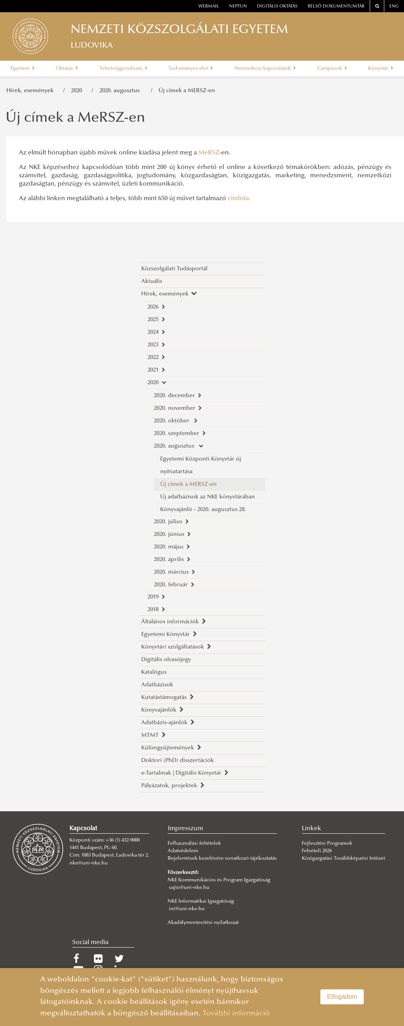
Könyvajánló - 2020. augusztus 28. (203, 510)
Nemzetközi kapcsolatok (265, 68)
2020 (78, 91)
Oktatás (67, 68)
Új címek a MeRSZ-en (75, 119)
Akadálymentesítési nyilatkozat (203, 922)
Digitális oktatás (277, 6)
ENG (394, 6)
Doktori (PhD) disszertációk (177, 761)
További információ (236, 1013)
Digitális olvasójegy (166, 660)
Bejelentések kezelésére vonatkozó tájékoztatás (222, 858)
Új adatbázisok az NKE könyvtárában (207, 497)
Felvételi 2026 (317, 851)
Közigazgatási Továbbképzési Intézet (343, 858)
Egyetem (23, 68)
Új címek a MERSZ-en (187, 91)
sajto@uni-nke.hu (189, 887)
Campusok (332, 68)
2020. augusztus (121, 91)
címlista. (239, 198)
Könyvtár (380, 68)
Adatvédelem (183, 851)
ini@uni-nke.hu (187, 909)
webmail (208, 6)
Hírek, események (31, 91)
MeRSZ (208, 153)
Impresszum (185, 828)
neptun (238, 6)
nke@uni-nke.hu (88, 863)
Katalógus (153, 672)
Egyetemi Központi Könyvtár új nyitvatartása (200, 465)
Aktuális (151, 281)
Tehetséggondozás (123, 68)
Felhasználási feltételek (194, 843)
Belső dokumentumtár (336, 6)
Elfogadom (342, 996)
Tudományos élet (190, 68)
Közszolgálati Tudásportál (174, 269)
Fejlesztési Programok (327, 843)
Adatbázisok (157, 685)
